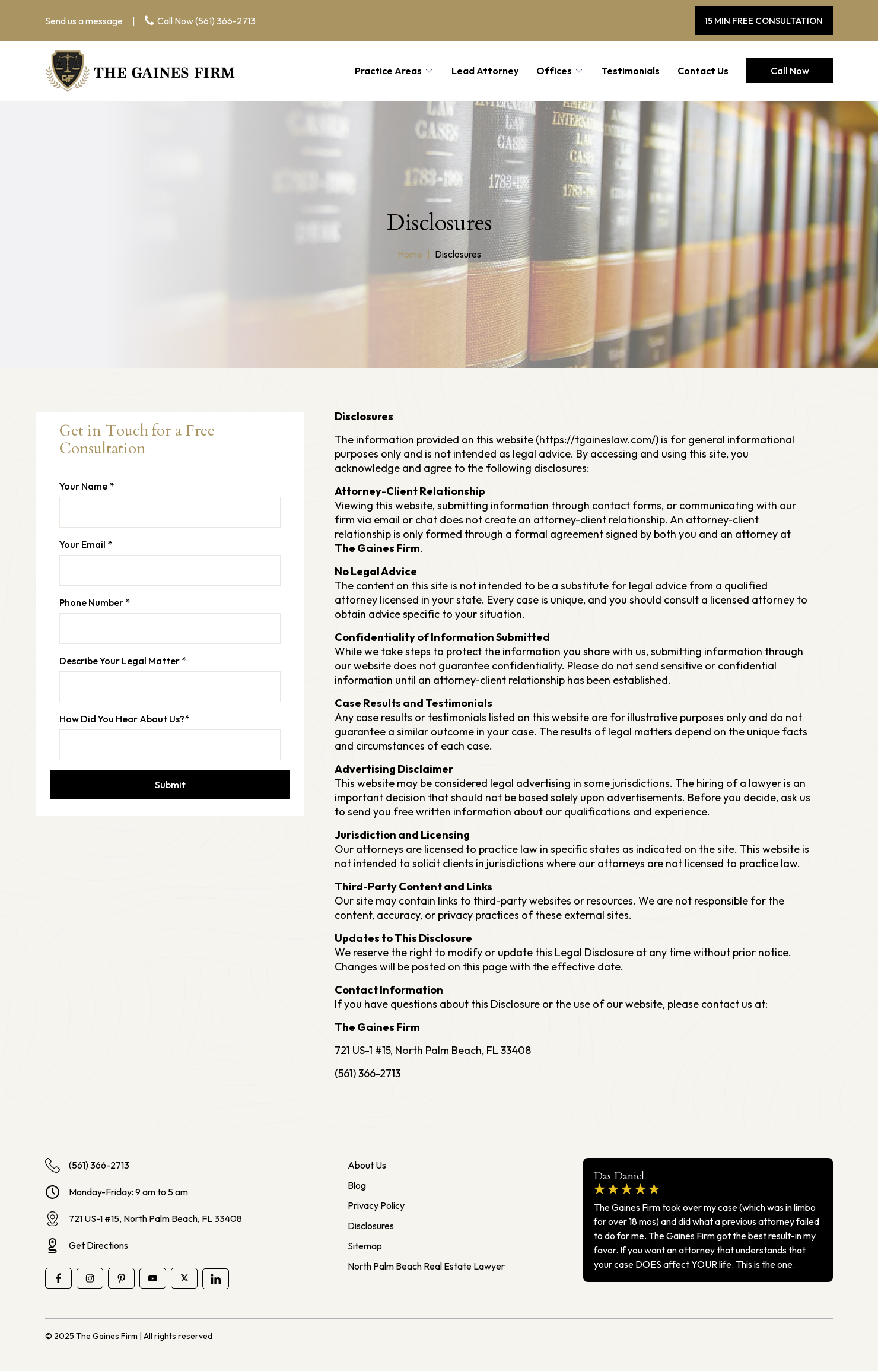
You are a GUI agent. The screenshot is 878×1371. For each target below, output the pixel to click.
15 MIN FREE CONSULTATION (764, 20)
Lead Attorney (484, 71)
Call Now (790, 71)
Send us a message (84, 21)
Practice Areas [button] (388, 71)
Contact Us (703, 71)
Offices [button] (554, 71)
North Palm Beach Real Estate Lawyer (426, 1266)
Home (409, 254)
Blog (357, 1185)
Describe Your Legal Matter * (122, 661)
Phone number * (94, 602)
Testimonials (631, 71)
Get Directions (86, 1245)
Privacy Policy (376, 1205)
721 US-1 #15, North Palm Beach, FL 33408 (143, 1218)
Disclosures (371, 1226)
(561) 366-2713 (225, 21)
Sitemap (365, 1246)
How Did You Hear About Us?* (124, 719)
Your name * (86, 486)
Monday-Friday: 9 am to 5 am (116, 1192)
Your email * (85, 544)
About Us (367, 1165)
